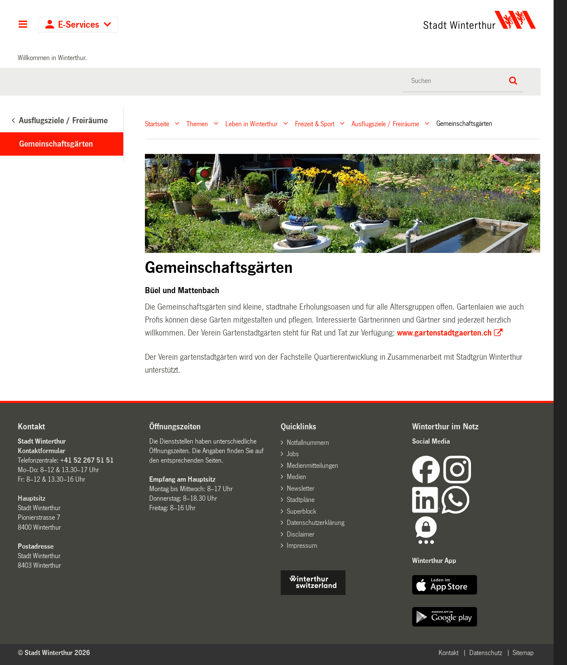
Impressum (302, 545)
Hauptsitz (31, 498)
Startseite (157, 123)
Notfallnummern (308, 442)
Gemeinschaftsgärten (56, 144)
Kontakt (448, 652)
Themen (197, 123)
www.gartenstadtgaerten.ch (444, 333)
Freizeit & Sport (314, 123)
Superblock (301, 511)
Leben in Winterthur (251, 123)
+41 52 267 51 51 (87, 460)
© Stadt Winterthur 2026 (54, 652)
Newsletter (300, 488)
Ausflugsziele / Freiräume (385, 123)
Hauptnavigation (23, 25)
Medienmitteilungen (312, 465)
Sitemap (523, 652)
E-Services (78, 25)
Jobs (293, 453)
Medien (296, 476)
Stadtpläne (300, 499)
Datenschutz (485, 652)
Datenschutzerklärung (315, 522)
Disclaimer (300, 534)
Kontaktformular (41, 450)
